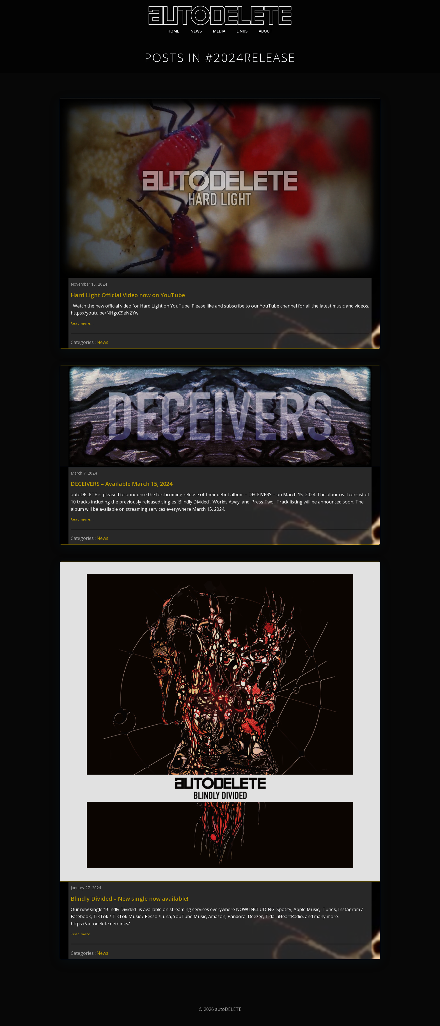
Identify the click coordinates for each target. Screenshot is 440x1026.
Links (242, 31)
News (196, 31)
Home (173, 31)
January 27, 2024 (86, 887)
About (265, 31)
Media (219, 31)
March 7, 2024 (84, 473)
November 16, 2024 (89, 284)
